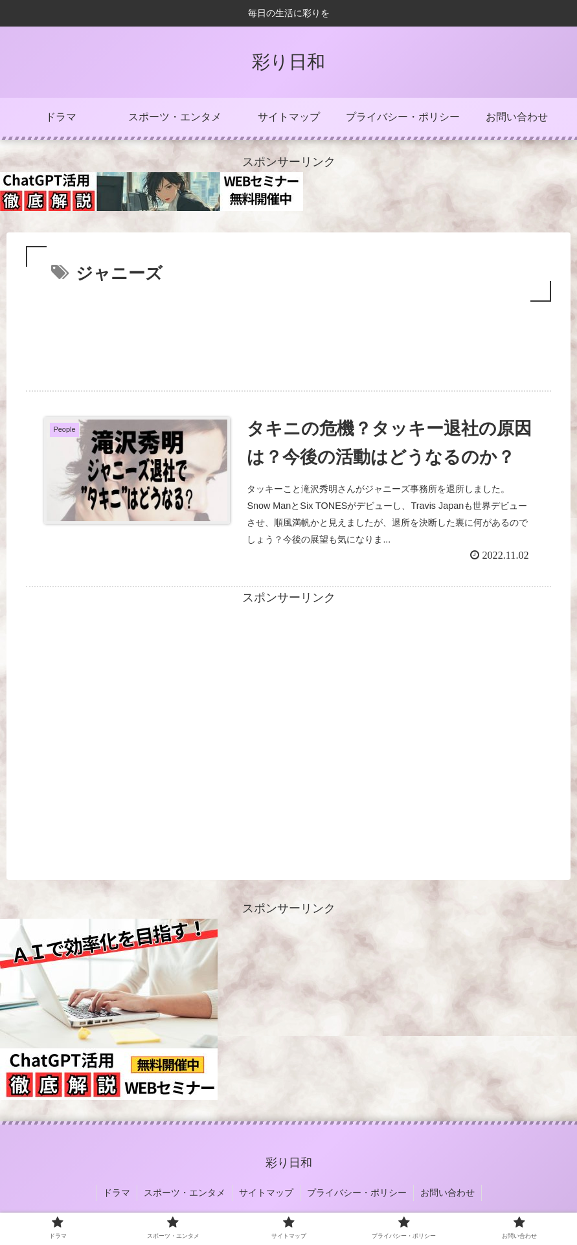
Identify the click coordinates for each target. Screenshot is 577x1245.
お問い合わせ (447, 1192)
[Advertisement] (288, 340)
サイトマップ (266, 1192)
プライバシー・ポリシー (357, 1192)
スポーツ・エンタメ (184, 1192)
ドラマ (116, 1192)
